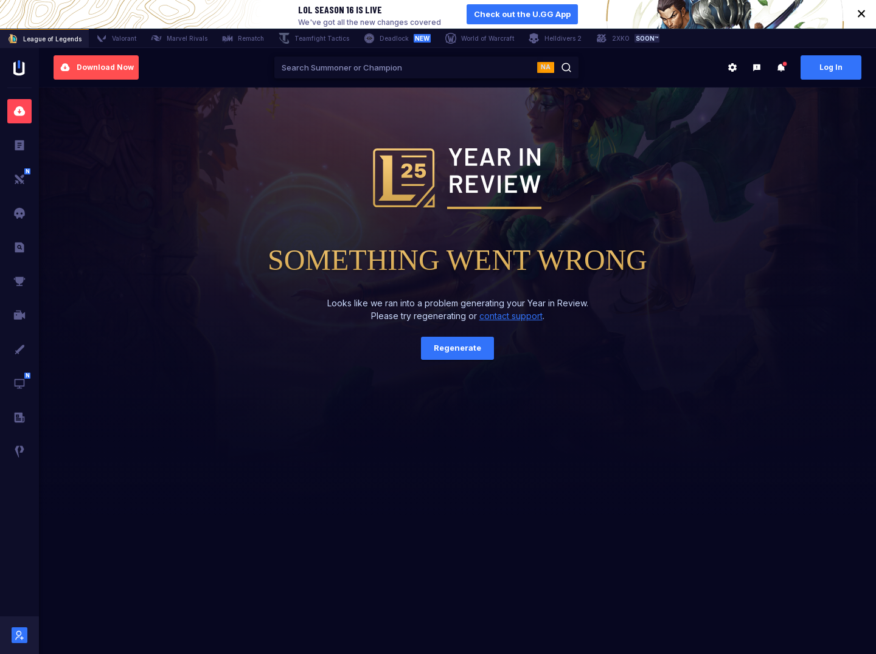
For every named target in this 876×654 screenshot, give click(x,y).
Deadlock (397, 38)
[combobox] (405, 67)
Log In (831, 67)
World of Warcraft (479, 38)
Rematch (243, 38)
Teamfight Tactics (314, 38)
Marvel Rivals (179, 38)
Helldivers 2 (555, 38)
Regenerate (457, 348)
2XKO (627, 38)
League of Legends (44, 38)
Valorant (116, 38)
